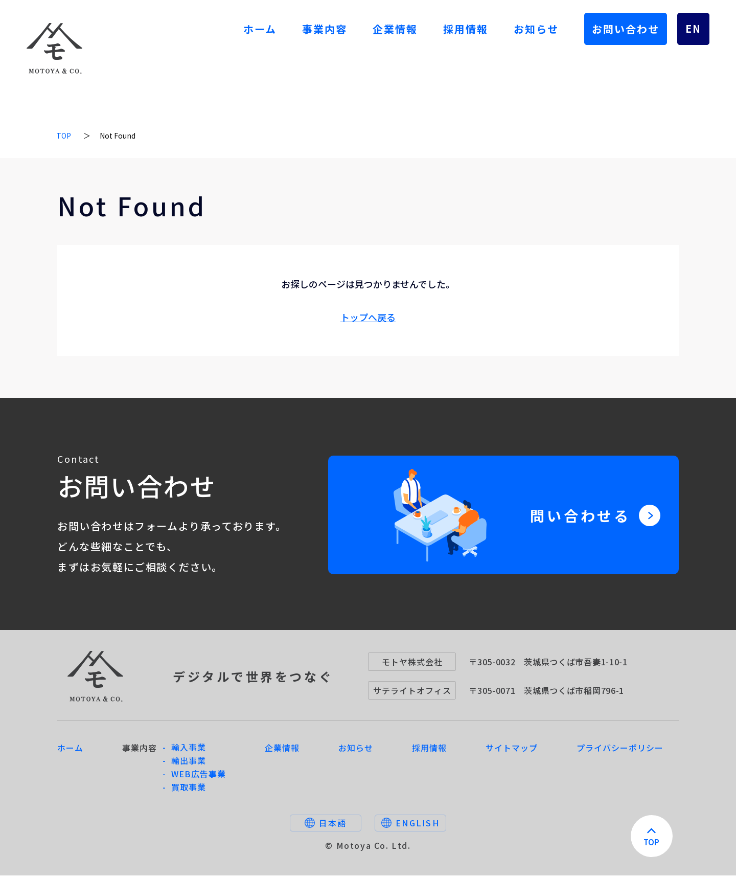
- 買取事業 (184, 789)
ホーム (260, 28)
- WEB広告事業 (194, 776)
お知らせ (536, 28)
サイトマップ (512, 750)
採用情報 (465, 28)
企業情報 (395, 28)
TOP (63, 135)
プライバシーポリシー (620, 750)
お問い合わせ (625, 28)
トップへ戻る (368, 317)
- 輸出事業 (184, 763)
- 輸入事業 (184, 750)
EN (693, 28)
